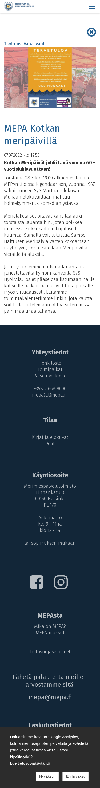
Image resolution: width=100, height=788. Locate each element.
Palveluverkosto (50, 376)
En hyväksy (75, 776)
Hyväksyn (47, 776)
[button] (91, 6)
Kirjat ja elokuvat (50, 437)
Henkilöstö (50, 363)
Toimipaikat (50, 369)
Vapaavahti (35, 43)
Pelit (50, 444)
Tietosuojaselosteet (50, 652)
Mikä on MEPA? (50, 626)
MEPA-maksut (50, 633)
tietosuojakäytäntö (34, 763)
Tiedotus (12, 43)
